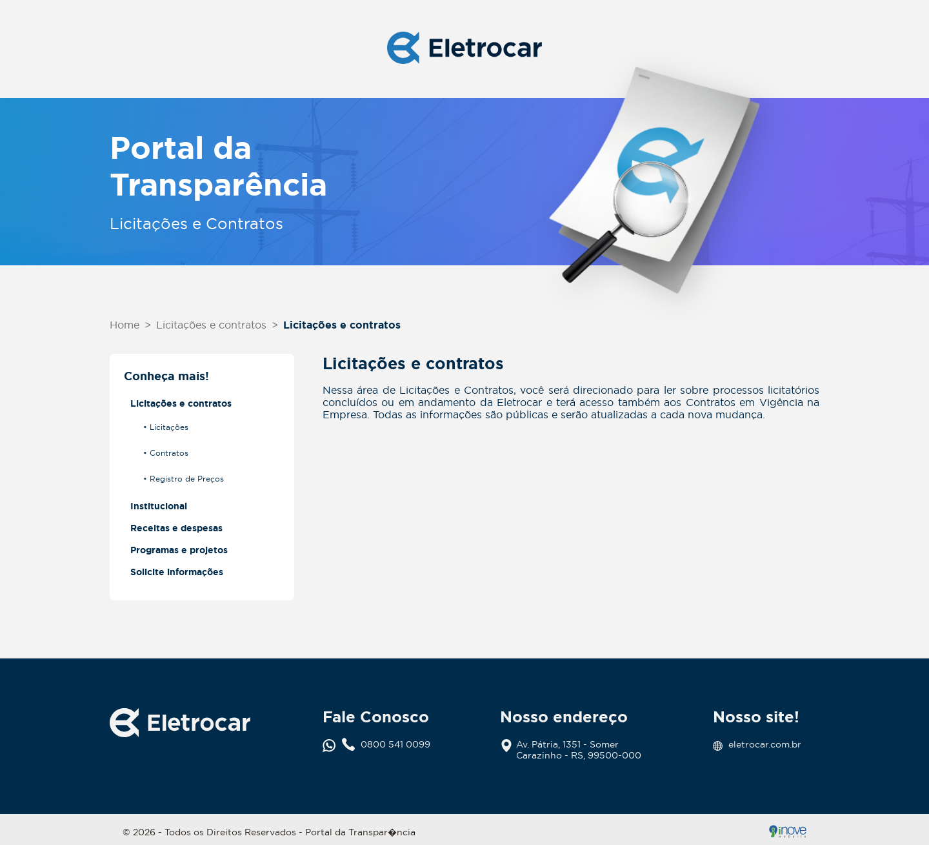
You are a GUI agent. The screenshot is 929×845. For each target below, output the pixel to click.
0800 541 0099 (386, 744)
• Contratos (165, 453)
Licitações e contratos (211, 325)
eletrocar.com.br (757, 744)
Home (124, 325)
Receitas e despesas (176, 528)
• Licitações (165, 427)
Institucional (158, 506)
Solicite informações (176, 572)
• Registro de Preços (183, 478)
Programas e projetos (179, 550)
